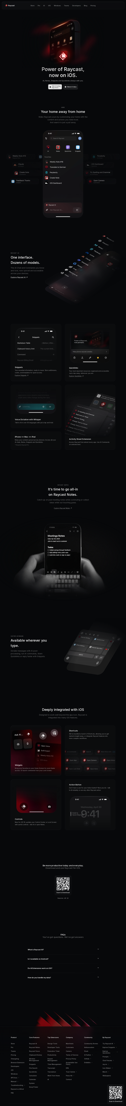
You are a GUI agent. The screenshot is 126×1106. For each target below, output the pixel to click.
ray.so (106, 1064)
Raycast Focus (34, 1051)
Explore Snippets (110, 1047)
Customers (70, 1047)
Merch (106, 1072)
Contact (69, 1079)
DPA (67, 1068)
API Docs (15, 1078)
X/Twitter (88, 1055)
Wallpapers (107, 1076)
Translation (52, 1072)
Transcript (51, 1068)
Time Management (54, 1064)
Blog (85, 5)
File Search (33, 1068)
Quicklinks (33, 1072)
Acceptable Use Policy (72, 1063)
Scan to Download (115, 1094)
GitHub (87, 1059)
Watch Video (71, 87)
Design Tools (52, 1043)
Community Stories (91, 1043)
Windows (57, 5)
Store (32, 5)
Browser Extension (17, 1062)
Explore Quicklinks (110, 1052)
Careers (69, 1051)
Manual (14, 1081)
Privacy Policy (71, 1059)
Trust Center (71, 1072)
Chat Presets (108, 1060)
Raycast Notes (34, 1047)
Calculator (33, 1076)
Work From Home (54, 1076)
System (32, 1083)
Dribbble (88, 1062)
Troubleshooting (18, 1085)
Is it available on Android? (38, 959)
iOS (49, 5)
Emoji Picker (33, 1087)
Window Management (34, 1059)
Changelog (15, 1059)
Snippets (32, 1064)
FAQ (12, 1093)
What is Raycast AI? (36, 950)
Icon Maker (108, 1068)
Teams (66, 5)
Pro (39, 5)
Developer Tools (54, 1047)
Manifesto (70, 1043)
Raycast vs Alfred (17, 1089)
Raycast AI (33, 1043)
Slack (86, 1051)
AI (44, 5)
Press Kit (70, 1076)
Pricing (93, 5)
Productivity (52, 1055)
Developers (76, 5)
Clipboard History (35, 1055)
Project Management (52, 1059)
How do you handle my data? (39, 978)
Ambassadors (89, 1047)
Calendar (32, 1079)
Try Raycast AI (109, 1043)
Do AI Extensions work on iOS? (40, 968)
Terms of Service (72, 1055)
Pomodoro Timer (54, 1051)
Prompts (106, 1057)
